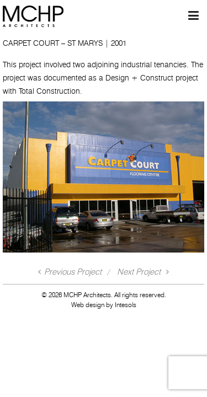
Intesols (125, 305)
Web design (87, 305)
